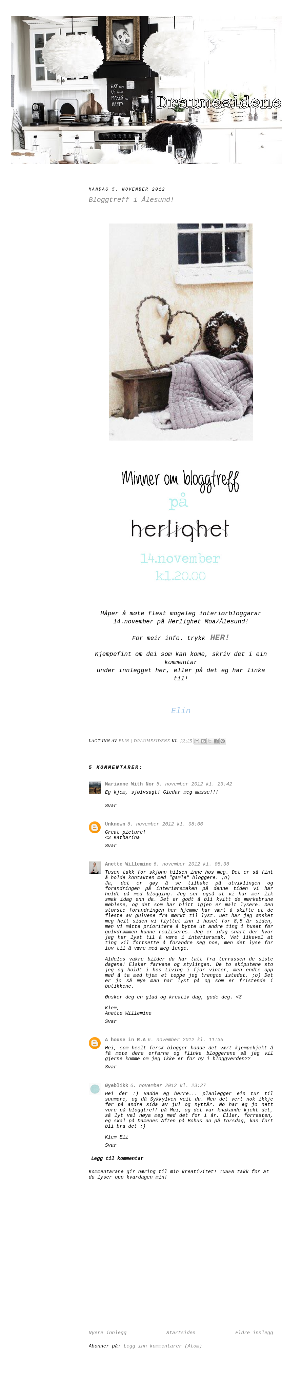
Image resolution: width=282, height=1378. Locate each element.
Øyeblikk (116, 1085)
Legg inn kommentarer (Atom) (163, 1346)
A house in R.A (125, 1040)
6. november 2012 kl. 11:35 (185, 1040)
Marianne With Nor (130, 784)
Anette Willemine (128, 864)
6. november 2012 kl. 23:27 (168, 1085)
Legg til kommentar (117, 1158)
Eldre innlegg (254, 1333)
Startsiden (181, 1333)
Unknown (115, 824)
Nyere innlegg (108, 1333)
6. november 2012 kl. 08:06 (165, 824)
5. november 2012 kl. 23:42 (194, 784)
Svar (111, 806)
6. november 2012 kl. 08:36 (191, 864)
